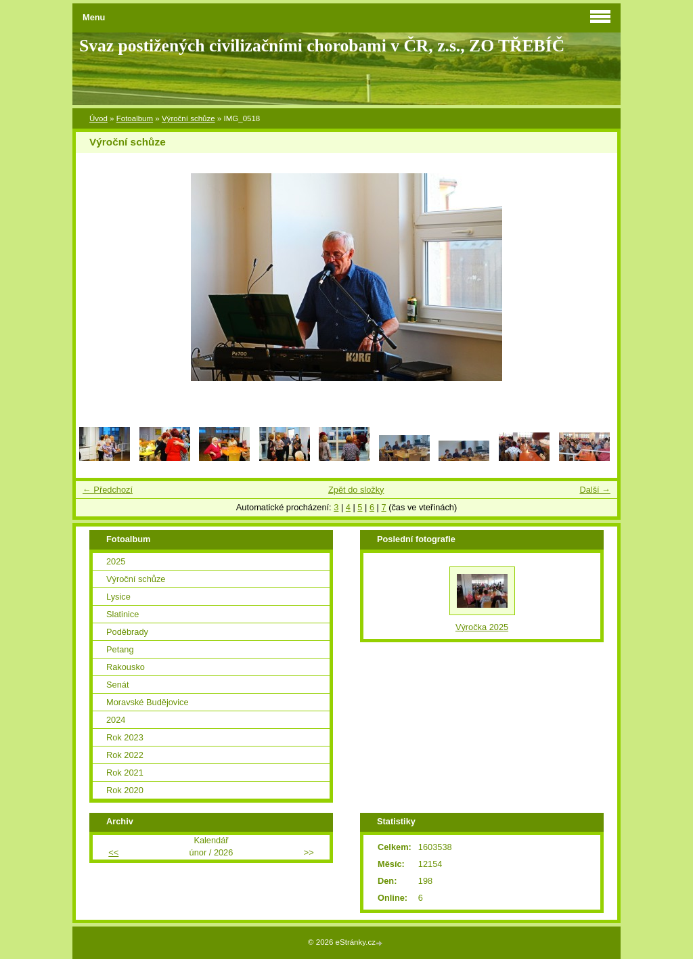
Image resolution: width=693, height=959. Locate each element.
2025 (115, 561)
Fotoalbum (134, 118)
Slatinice (122, 614)
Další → (594, 490)
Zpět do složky (356, 490)
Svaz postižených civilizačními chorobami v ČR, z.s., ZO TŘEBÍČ (321, 45)
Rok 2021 (124, 772)
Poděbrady (127, 632)
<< (113, 852)
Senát (117, 684)
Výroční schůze (188, 118)
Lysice (118, 597)
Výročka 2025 (481, 627)
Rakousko (125, 667)
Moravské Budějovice (147, 702)
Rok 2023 (124, 737)
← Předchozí (108, 490)
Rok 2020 (124, 790)
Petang (120, 649)
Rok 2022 (124, 755)
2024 (115, 720)
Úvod (98, 118)
